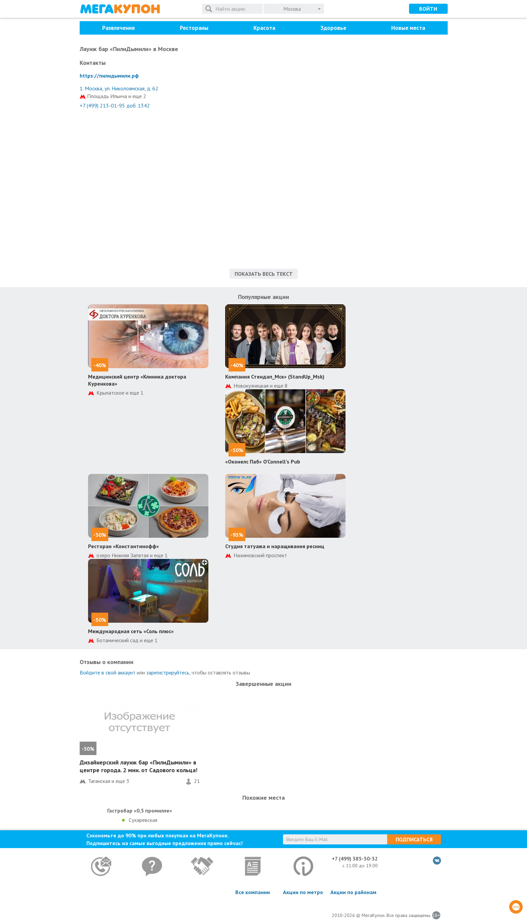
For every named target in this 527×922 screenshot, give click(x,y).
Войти (428, 8)
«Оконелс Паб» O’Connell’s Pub (262, 461)
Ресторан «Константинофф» (123, 546)
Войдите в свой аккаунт (107, 672)
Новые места (408, 28)
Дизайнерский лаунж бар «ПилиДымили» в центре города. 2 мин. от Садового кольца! (138, 766)
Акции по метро (303, 892)
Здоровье (333, 28)
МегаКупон (120, 9)
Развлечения (118, 28)
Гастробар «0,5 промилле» (139, 810)
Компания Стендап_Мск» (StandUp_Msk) (274, 376)
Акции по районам (353, 892)
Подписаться (414, 839)
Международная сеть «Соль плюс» (131, 631)
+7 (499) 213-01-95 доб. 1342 (115, 105)
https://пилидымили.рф (109, 75)
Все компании (252, 892)
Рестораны (194, 28)
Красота (264, 28)
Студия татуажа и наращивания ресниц (274, 546)
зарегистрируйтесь (167, 672)
